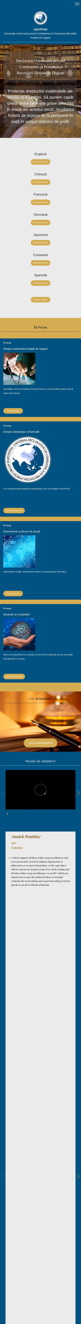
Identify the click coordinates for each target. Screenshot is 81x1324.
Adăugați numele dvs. (14, 676)
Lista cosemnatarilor (40, 742)
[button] (7, 813)
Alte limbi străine (40, 300)
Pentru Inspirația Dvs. (14, 510)
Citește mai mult (13, 593)
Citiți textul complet (40, 162)
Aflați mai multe (13, 411)
